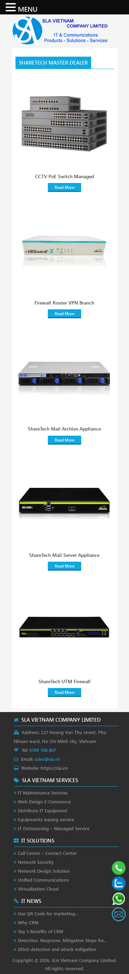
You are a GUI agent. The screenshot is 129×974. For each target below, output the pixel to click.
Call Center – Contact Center (47, 853)
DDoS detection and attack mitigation (57, 949)
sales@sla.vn (47, 759)
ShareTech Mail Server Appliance (64, 555)
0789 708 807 (42, 750)
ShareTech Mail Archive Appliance (64, 429)
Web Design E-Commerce (44, 801)
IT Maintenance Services (43, 792)
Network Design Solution (44, 871)
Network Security (36, 862)
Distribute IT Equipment (42, 810)
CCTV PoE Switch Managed (64, 176)
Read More (64, 187)
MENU (27, 8)
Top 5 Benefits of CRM (40, 931)
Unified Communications (43, 880)
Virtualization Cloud (38, 889)
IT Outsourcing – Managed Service (53, 828)
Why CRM (28, 922)
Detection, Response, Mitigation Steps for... (62, 940)
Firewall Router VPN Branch (64, 303)
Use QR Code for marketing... (48, 913)
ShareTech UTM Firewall (64, 681)
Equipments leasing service (46, 819)
